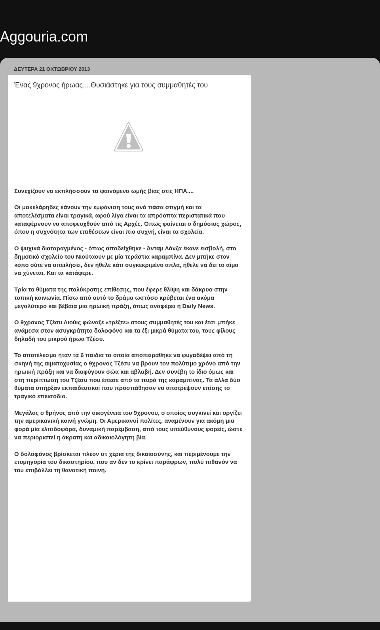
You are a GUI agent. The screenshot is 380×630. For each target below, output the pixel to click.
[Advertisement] (128, 538)
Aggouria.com (44, 36)
